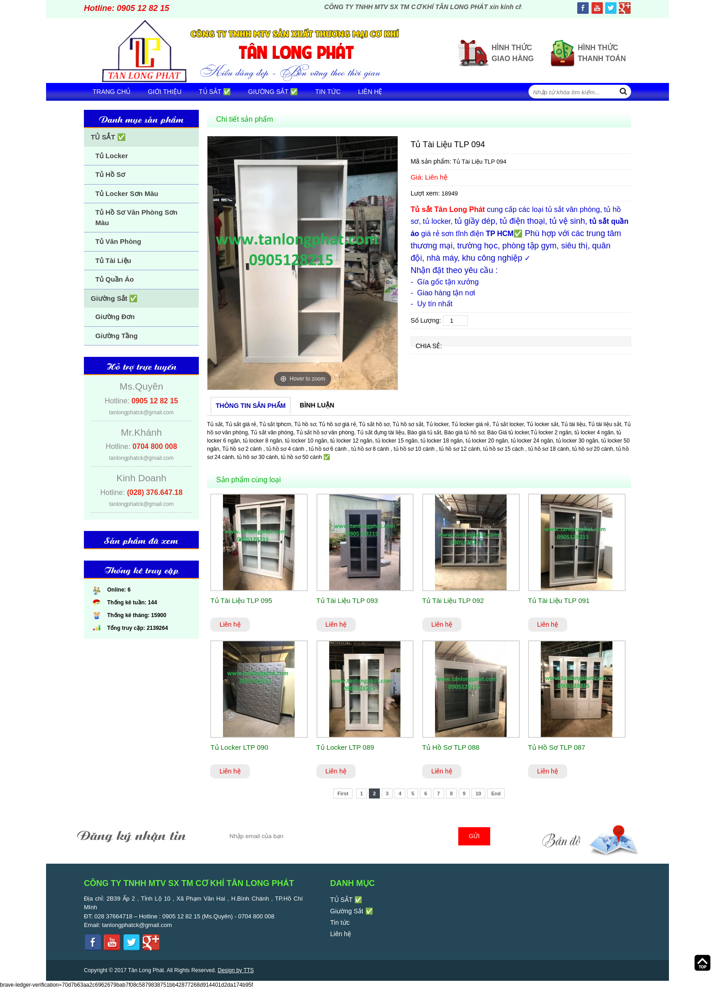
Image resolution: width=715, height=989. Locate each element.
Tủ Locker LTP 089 (345, 747)
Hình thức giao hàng (513, 53)
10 (478, 793)
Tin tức (328, 91)
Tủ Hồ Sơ (110, 174)
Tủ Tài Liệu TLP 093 (347, 600)
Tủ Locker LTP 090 (239, 747)
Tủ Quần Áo (114, 279)
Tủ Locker (111, 156)
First (342, 793)
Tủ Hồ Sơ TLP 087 (556, 747)
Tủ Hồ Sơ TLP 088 (451, 747)
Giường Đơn (115, 316)
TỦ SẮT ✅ (215, 91)
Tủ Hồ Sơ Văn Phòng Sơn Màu (136, 217)
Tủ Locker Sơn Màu (126, 193)
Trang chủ (111, 91)
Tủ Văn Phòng (118, 241)
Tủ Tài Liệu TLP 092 (453, 600)
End (496, 793)
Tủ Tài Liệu (113, 260)
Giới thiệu (164, 91)
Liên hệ (370, 91)
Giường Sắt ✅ (273, 91)
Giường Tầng (116, 336)
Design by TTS (236, 970)
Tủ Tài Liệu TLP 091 (559, 600)
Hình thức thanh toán (602, 53)
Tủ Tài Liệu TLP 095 (241, 600)
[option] (302, 263)
